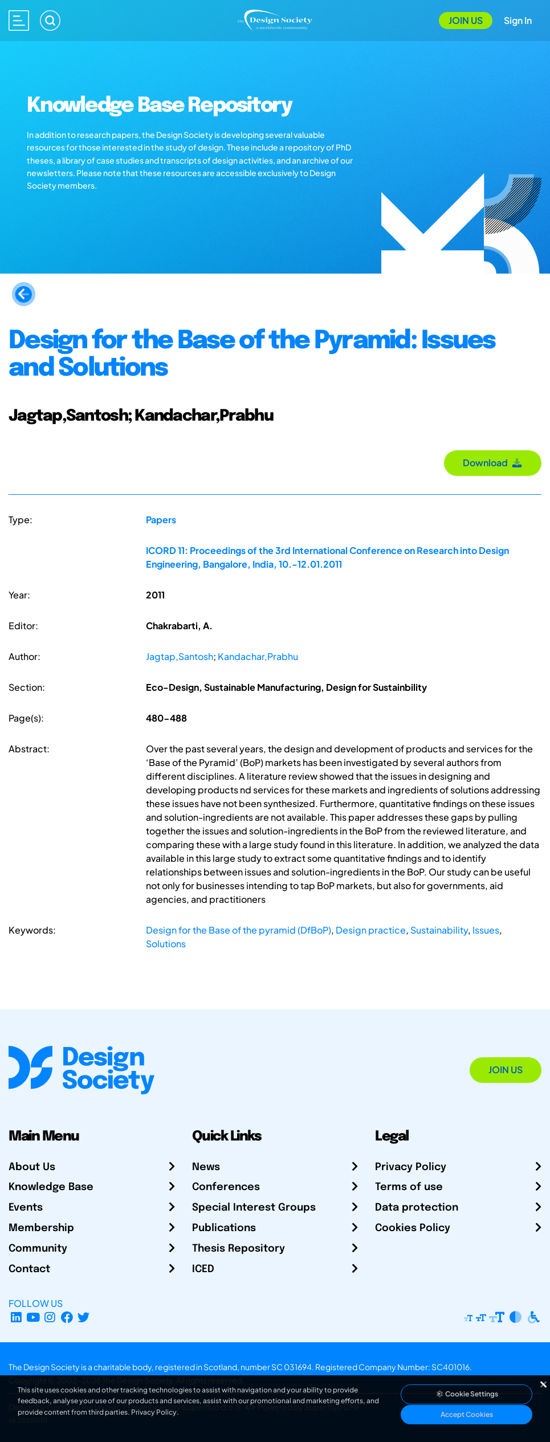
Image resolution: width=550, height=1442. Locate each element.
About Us (32, 1167)
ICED (203, 1269)
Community (38, 1249)
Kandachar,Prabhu (258, 656)
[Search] (50, 20)
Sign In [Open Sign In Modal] (518, 20)
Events (26, 1208)
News (206, 1167)
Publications (224, 1228)
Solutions (166, 944)
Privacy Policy (410, 1167)
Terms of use (409, 1187)
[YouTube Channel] (33, 1317)
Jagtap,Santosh (179, 656)
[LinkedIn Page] (16, 1317)
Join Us (466, 20)
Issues (485, 930)
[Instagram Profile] (50, 1317)
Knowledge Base (51, 1187)
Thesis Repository (238, 1249)
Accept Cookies (467, 1414)
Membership (41, 1228)
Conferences (226, 1187)
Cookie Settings (466, 1394)
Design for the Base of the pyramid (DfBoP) (238, 930)
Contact (29, 1269)
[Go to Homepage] (275, 19)
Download (493, 463)
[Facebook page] (67, 1317)
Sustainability (439, 930)
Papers (161, 520)
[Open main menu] (19, 20)
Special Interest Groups (254, 1208)
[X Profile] (84, 1317)
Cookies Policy (412, 1228)
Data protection (416, 1208)
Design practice (371, 930)
